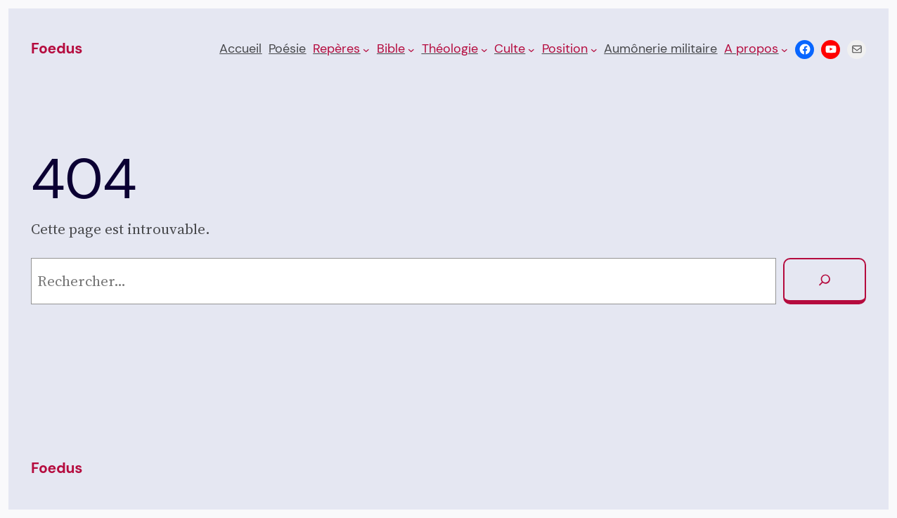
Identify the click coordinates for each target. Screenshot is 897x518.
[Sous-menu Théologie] (484, 49)
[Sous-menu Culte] (531, 49)
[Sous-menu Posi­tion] (594, 49)
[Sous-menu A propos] (784, 49)
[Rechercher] (824, 281)
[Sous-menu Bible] (411, 49)
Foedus (56, 48)
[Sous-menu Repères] (366, 49)
